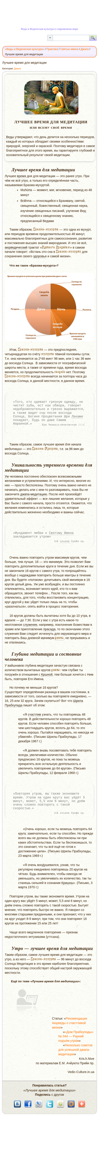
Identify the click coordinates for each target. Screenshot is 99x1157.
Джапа (17, 68)
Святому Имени (61, 533)
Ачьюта (65, 541)
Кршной (47, 674)
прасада (49, 629)
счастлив (34, 714)
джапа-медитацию (33, 494)
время (21, 176)
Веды (10, 137)
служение (30, 624)
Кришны (67, 883)
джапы (59, 637)
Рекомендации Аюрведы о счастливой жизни (69, 1023)
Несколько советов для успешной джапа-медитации (75, 1049)
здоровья (40, 256)
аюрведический (16, 247)
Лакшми (77, 416)
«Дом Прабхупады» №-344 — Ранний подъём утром (75, 1036)
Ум (7, 476)
